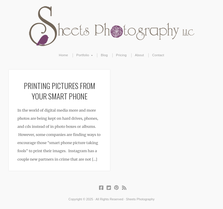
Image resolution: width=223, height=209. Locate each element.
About (139, 55)
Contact (158, 55)
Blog (104, 55)
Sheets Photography (112, 26)
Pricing (121, 55)
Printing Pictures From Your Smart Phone (59, 90)
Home (63, 55)
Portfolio (83, 55)
